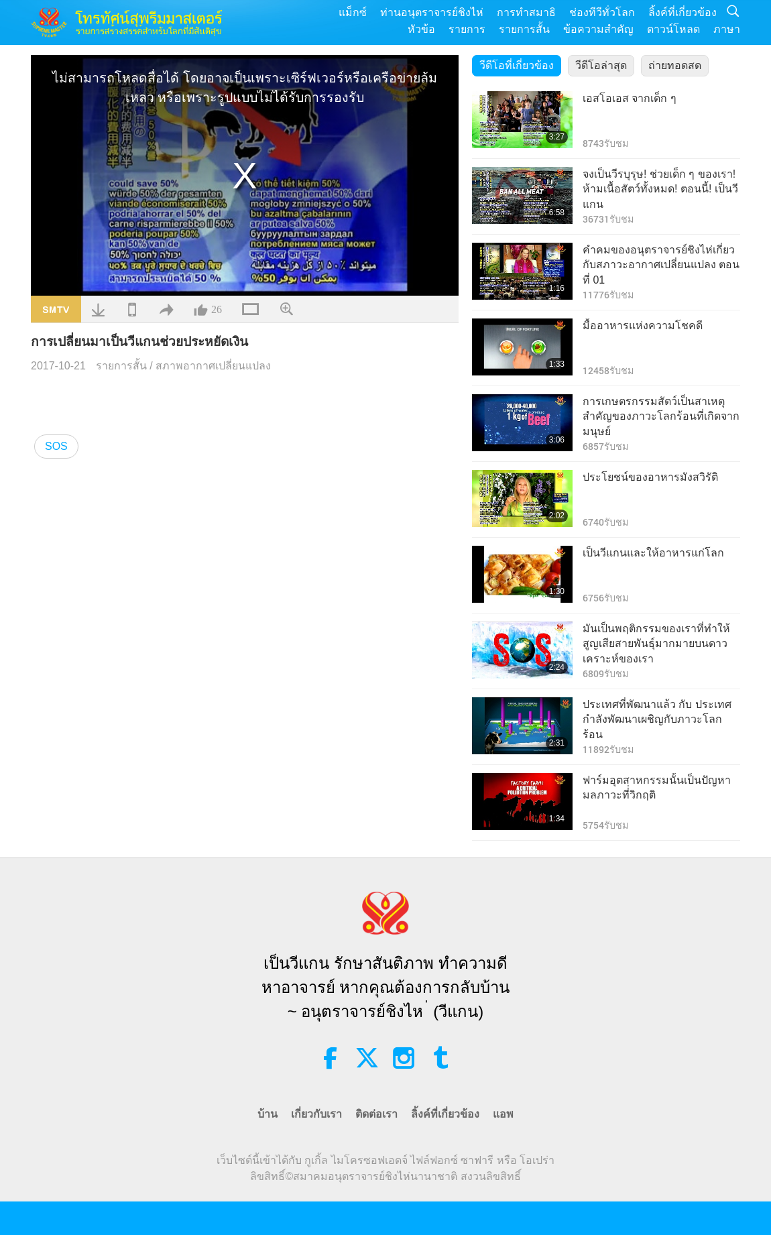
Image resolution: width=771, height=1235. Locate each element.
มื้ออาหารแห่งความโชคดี (643, 325)
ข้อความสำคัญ (598, 29)
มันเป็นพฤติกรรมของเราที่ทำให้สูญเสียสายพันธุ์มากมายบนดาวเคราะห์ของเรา (656, 643)
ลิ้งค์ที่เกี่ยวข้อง (682, 12)
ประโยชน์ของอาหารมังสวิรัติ (650, 477)
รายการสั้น (524, 29)
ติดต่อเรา (376, 1114)
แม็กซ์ (353, 12)
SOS (56, 446)
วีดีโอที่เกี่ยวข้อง (516, 65)
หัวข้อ (421, 29)
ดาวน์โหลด (673, 29)
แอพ (503, 1114)
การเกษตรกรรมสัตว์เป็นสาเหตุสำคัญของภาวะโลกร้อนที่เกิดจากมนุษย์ (661, 416)
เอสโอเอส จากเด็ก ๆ (629, 98)
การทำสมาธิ (526, 12)
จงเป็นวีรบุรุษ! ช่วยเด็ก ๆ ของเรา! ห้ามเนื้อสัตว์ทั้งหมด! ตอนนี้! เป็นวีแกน (660, 189)
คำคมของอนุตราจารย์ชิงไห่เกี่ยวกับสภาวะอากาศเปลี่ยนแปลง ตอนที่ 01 (661, 265)
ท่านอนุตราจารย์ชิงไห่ (431, 12)
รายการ (467, 29)
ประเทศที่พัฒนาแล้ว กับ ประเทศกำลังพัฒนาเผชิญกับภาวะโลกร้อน (657, 719)
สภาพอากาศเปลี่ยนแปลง (213, 365)
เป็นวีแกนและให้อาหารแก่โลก (653, 552)
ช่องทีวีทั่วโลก (602, 12)
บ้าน (267, 1114)
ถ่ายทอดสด (674, 65)
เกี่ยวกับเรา (316, 1114)
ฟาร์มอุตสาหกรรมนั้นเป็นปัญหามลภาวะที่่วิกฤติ (657, 787)
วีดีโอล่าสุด (601, 65)
